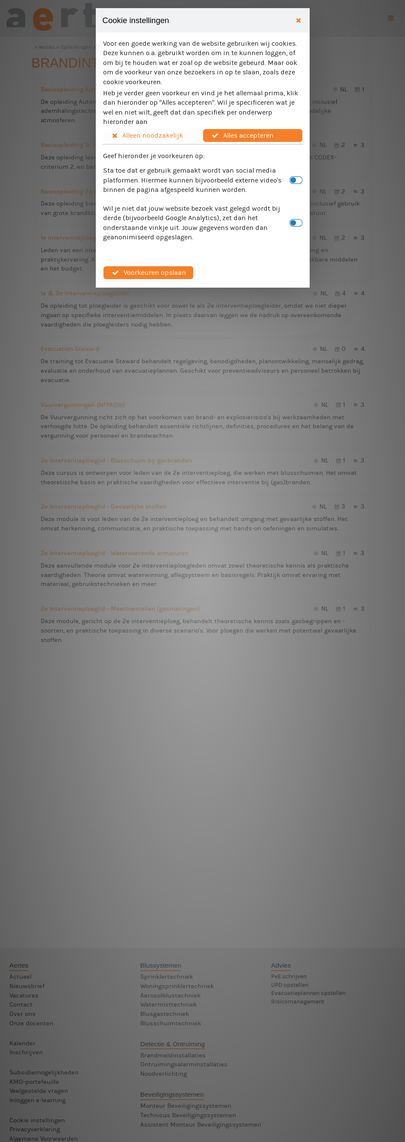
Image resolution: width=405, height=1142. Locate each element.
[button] (153, 135)
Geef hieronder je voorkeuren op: (154, 156)
